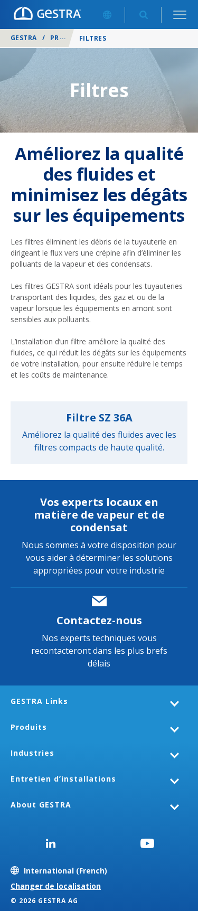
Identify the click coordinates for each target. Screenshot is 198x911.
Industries (32, 753)
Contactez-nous (99, 620)
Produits (68, 37)
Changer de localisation (56, 886)
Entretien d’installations (63, 779)
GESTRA (24, 37)
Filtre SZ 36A (99, 417)
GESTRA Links (39, 701)
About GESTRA (41, 805)
